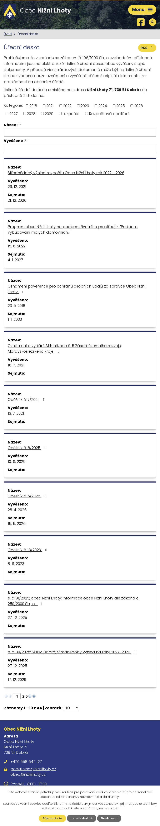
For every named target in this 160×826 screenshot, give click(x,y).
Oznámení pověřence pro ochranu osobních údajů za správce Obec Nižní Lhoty (76, 289)
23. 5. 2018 (16, 305)
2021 (50, 105)
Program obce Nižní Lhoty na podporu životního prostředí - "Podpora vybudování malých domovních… (73, 229)
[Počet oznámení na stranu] (71, 708)
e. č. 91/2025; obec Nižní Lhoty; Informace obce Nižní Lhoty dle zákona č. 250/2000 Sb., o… (73, 600)
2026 (138, 105)
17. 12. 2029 (17, 679)
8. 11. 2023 (16, 563)
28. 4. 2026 (17, 509)
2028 (31, 113)
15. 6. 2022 (16, 246)
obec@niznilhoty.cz (28, 774)
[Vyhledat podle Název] (80, 132)
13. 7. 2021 (16, 413)
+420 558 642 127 (26, 761)
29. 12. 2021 (17, 186)
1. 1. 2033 (15, 319)
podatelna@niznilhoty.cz (33, 769)
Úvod (8, 34)
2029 (49, 113)
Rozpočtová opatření (109, 113)
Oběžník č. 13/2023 (28, 549)
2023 (85, 105)
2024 (102, 105)
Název (11, 124)
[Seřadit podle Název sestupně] (20, 124)
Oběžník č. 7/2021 (27, 399)
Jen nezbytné (81, 818)
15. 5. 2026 (17, 523)
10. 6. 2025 (16, 461)
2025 (120, 105)
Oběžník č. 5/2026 (28, 496)
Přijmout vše (52, 818)
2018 (33, 105)
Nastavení (109, 818)
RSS (147, 47)
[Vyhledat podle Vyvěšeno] (80, 149)
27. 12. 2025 (17, 617)
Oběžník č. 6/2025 (28, 447)
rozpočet (71, 113)
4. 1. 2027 (15, 259)
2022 (67, 105)
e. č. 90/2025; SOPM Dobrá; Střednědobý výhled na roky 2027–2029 (73, 652)
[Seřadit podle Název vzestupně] (20, 123)
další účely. (111, 797)
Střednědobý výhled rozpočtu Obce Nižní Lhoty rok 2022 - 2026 (66, 172)
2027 (13, 113)
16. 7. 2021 (16, 365)
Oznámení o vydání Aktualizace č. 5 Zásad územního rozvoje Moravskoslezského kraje (64, 348)
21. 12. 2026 (17, 200)
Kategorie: (13, 105)
